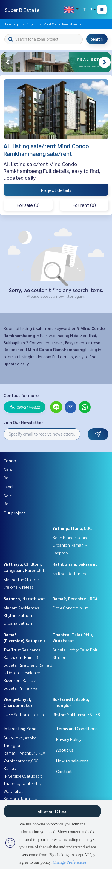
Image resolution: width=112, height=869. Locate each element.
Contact (64, 771)
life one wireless (19, 586)
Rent (8, 477)
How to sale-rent (72, 760)
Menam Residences (21, 607)
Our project (14, 512)
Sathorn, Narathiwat (24, 598)
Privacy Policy (69, 739)
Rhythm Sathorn (18, 615)
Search (97, 38)
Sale (8, 469)
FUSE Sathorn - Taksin (24, 714)
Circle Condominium (70, 607)
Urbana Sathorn (18, 623)
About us (65, 749)
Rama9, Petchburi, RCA (75, 598)
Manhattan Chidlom (22, 579)
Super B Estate (22, 9)
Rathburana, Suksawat (75, 564)
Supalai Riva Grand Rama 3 (28, 665)
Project (31, 23)
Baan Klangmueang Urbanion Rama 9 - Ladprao (70, 545)
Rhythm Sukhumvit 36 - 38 (76, 714)
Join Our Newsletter (23, 422)
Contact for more (21, 395)
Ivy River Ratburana (70, 573)
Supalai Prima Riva (20, 687)
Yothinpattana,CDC (72, 528)
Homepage (11, 23)
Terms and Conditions (77, 728)
